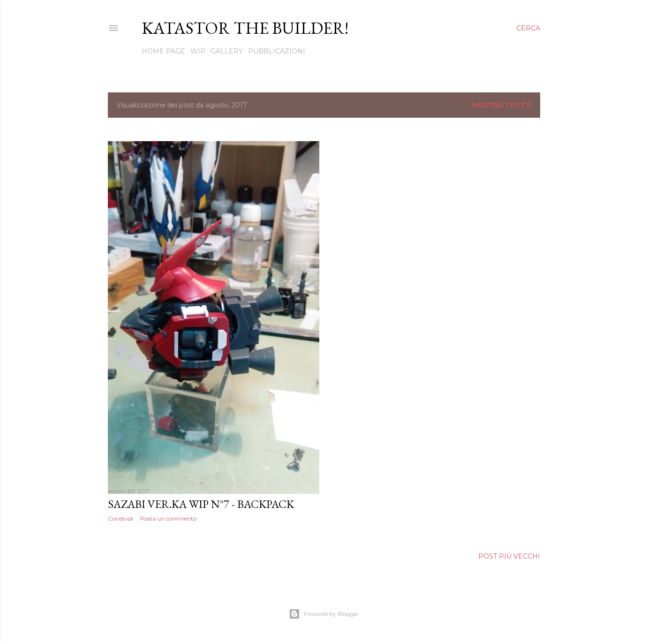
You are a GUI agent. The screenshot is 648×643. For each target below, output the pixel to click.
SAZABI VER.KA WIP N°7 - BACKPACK (201, 504)
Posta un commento (168, 518)
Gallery (227, 51)
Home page (163, 51)
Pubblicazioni (276, 51)
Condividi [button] (120, 518)
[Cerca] (528, 28)
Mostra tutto (501, 105)
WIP (197, 51)
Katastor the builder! (245, 28)
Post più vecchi (509, 556)
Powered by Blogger (324, 614)
